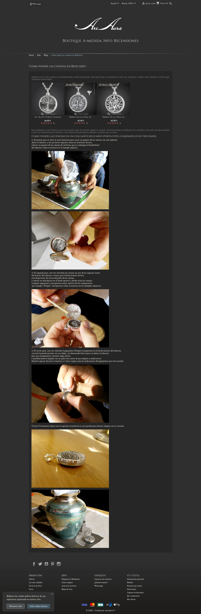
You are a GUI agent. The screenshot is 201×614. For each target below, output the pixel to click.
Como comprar (67, 582)
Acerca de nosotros (69, 586)
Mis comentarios (133, 596)
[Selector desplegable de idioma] (115, 3)
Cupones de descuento (135, 592)
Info (107, 40)
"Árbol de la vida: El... (114, 117)
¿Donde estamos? (101, 582)
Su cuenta (133, 575)
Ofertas (32, 579)
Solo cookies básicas (39, 606)
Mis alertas (131, 599)
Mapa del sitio (67, 589)
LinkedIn (65, 564)
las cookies (19, 596)
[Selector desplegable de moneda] (132, 3)
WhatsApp (98, 586)
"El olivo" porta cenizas (47, 117)
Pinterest (52, 564)
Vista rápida (48, 114)
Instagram (58, 564)
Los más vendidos (35, 582)
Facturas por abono (134, 586)
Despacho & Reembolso (71, 579)
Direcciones (131, 589)
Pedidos (130, 582)
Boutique (72, 40)
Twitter (40, 564)
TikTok (71, 564)
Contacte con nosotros (103, 579)
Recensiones (126, 40)
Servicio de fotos (35, 586)
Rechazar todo (15, 606)
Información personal (135, 579)
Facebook (34, 564)
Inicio (31, 589)
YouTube (46, 564)
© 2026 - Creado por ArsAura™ (100, 610)
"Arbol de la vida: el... (81, 117)
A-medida (92, 40)
